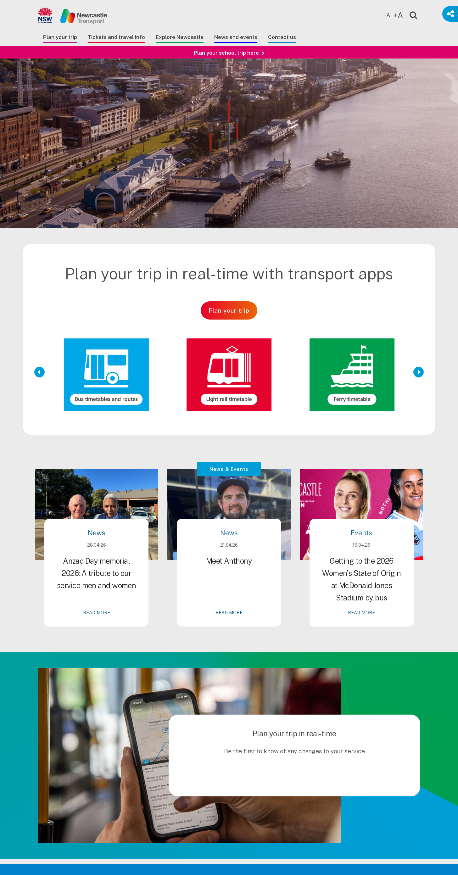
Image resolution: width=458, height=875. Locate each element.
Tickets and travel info (116, 37)
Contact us (282, 37)
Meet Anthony (229, 588)
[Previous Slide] (39, 372)
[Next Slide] (418, 372)
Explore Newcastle (180, 37)
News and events (235, 37)
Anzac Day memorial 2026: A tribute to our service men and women (96, 600)
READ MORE (96, 640)
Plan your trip (60, 37)
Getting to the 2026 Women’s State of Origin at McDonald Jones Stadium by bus (361, 606)
